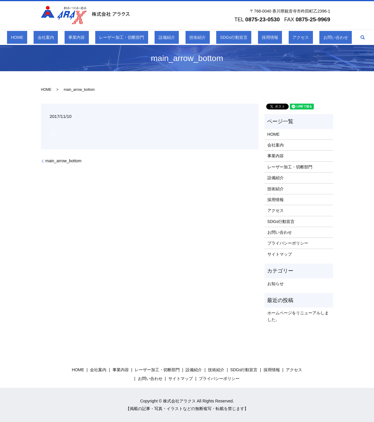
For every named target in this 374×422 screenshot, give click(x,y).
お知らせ (275, 283)
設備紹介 (170, 37)
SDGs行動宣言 (222, 37)
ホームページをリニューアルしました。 (298, 316)
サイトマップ (279, 254)
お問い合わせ (300, 37)
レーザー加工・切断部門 (133, 37)
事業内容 (96, 37)
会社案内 (73, 37)
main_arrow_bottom (63, 160)
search (323, 37)
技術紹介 (193, 37)
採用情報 (250, 37)
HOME (52, 37)
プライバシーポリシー (287, 243)
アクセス (273, 37)
